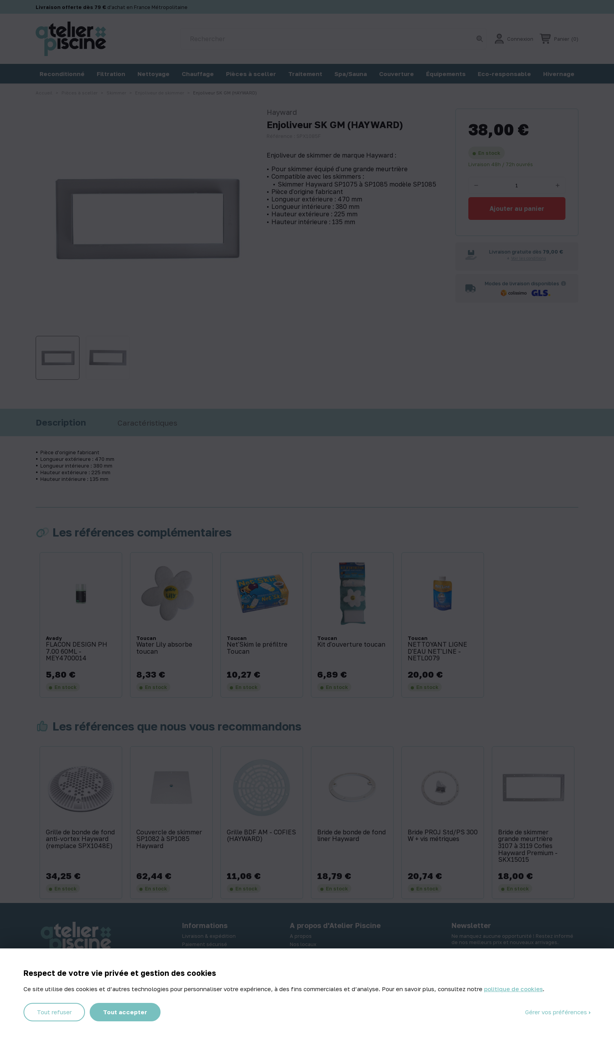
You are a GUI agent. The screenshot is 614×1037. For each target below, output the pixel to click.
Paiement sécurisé (204, 944)
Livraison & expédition (209, 936)
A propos (301, 936)
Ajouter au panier (516, 208)
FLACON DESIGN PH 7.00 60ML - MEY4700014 (76, 651)
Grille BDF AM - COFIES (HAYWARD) (261, 836)
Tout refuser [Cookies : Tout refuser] (54, 1011)
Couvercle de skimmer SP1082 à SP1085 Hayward (169, 839)
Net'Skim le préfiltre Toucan (257, 648)
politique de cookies (513, 988)
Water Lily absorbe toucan (164, 648)
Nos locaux (303, 944)
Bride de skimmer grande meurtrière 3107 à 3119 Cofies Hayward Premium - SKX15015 (528, 846)
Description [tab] (61, 422)
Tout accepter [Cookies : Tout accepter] (125, 1011)
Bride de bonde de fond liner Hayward (351, 836)
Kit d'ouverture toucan (351, 644)
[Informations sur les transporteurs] (563, 283)
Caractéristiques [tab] (147, 422)
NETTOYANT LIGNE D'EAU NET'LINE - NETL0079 (437, 651)
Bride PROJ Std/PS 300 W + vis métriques (443, 836)
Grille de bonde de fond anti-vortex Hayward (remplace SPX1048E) (80, 839)
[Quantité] (516, 185)
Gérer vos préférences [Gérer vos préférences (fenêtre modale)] (557, 1011)
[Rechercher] (333, 38)
